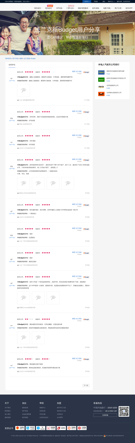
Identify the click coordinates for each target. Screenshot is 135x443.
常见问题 (42, 414)
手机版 (95, 1)
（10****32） (12, 120)
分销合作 (60, 414)
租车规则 (25, 417)
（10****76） (12, 144)
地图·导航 (106, 8)
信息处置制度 (26, 414)
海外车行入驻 (61, 407)
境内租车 (48, 8)
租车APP (129, 8)
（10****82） (12, 213)
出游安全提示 (44, 417)
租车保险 (95, 8)
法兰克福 (27, 58)
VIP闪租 (59, 8)
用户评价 (15, 58)
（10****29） (12, 261)
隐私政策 (25, 407)
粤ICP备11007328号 (72, 435)
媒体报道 (8, 417)
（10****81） (12, 168)
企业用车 (60, 417)
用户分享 (118, 8)
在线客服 (105, 415)
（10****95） (12, 285)
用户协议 (25, 411)
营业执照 (63, 435)
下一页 (86, 385)
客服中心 (42, 407)
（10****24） (12, 237)
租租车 (7, 7)
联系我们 (8, 411)
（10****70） (12, 368)
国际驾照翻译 (83, 8)
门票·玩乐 (70, 8)
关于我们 (8, 407)
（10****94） (12, 328)
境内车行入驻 (61, 411)
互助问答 (42, 411)
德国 (21, 58)
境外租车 (37, 8)
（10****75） (12, 81)
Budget (33, 58)
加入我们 (8, 414)
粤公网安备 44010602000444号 (114, 435)
